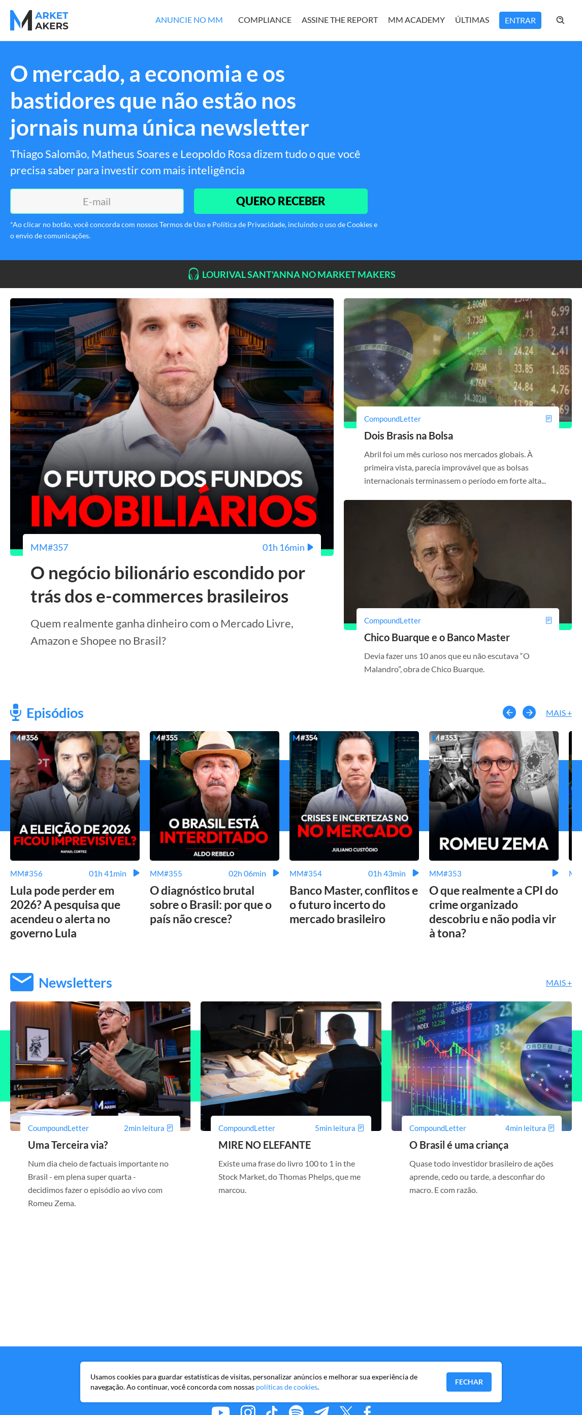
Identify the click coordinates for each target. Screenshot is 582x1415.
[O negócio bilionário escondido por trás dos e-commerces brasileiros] (171, 547)
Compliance (265, 19)
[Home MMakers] (39, 20)
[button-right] (529, 712)
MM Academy (416, 19)
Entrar (520, 20)
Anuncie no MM (189, 19)
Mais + (559, 712)
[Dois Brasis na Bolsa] (458, 418)
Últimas (472, 19)
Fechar (469, 1381)
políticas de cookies (286, 1386)
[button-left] (509, 712)
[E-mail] (97, 201)
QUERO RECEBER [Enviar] (281, 201)
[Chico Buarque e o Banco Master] (458, 620)
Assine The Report (340, 19)
